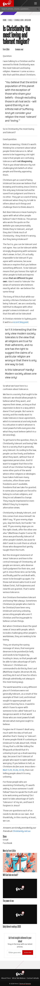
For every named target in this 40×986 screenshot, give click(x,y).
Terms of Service (25, 983)
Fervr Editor (6, 49)
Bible (11, 20)
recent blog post (20, 322)
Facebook (7, 843)
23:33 (21, 770)
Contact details (33, 978)
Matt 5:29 (7, 770)
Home (5, 20)
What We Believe (18, 978)
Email (5, 840)
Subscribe (27, 952)
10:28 (15, 770)
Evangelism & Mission (22, 20)
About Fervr (6, 978)
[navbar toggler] (35, 3)
